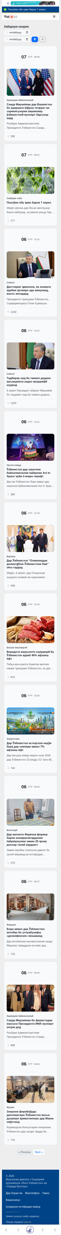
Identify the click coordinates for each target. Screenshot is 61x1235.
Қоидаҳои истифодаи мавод (23, 1206)
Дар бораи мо (14, 1193)
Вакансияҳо (13, 1200)
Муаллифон (32, 1193)
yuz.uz (27, 1222)
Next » (38, 1152)
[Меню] (54, 16)
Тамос (46, 1193)
